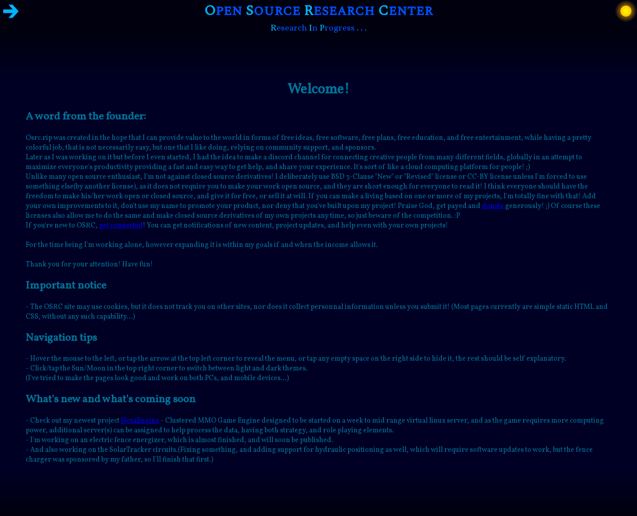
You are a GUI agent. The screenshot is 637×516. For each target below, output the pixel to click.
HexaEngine (140, 421)
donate (493, 206)
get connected (121, 226)
